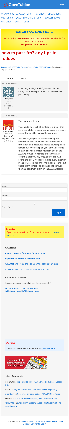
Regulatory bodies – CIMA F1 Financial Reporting (35, 389)
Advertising (40, 421)
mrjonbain (9, 394)
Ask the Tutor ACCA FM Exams (39, 67)
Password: (5, 195)
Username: (5, 186)
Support (23, 421)
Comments (35, 424)
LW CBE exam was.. (30, 291)
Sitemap (26, 424)
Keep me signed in (8, 207)
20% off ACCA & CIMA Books (34, 32)
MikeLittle (9, 402)
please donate (48, 348)
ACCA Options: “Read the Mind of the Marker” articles (31, 263)
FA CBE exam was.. (13, 291)
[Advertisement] (34, 315)
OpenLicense (52, 421)
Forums (4, 67)
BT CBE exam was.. (13, 288)
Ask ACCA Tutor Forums (18, 67)
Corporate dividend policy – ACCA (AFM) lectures (38, 394)
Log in (43, 424)
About (60, 421)
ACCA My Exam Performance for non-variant (25, 253)
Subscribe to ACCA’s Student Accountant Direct (27, 269)
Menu (62, 4)
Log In (58, 212)
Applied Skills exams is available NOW (22, 258)
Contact (31, 421)
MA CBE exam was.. (31, 288)
